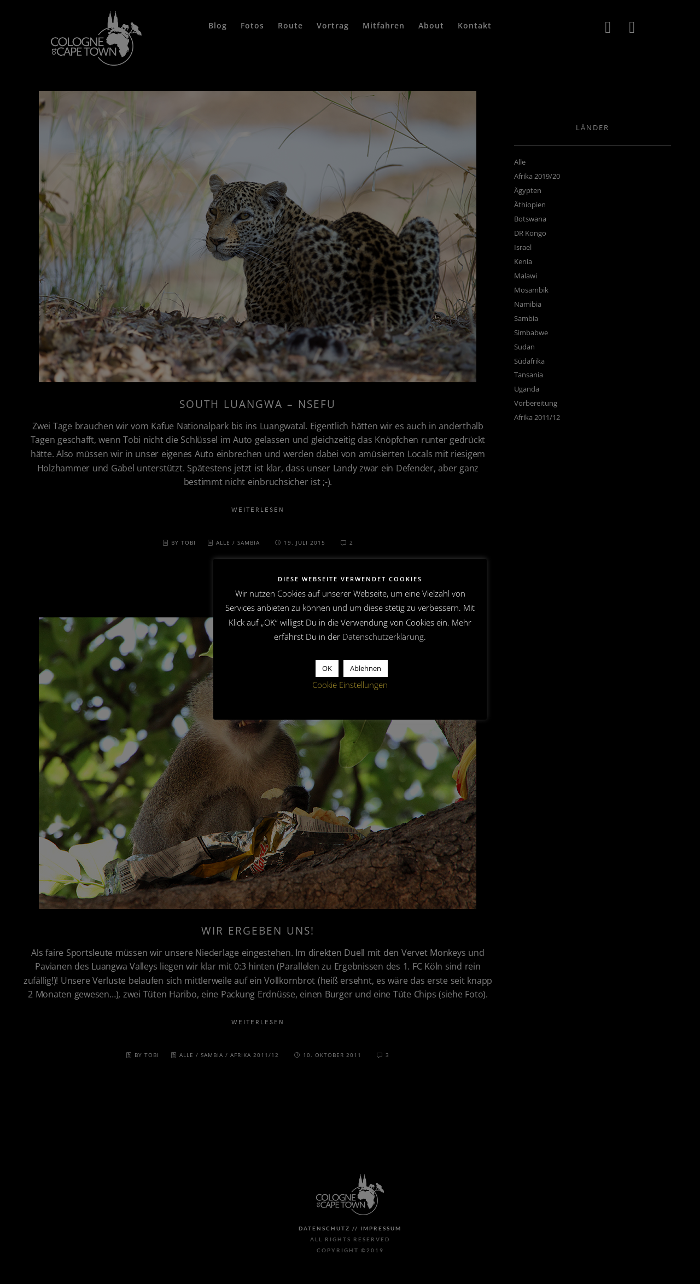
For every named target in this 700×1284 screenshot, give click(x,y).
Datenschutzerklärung (383, 636)
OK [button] (327, 668)
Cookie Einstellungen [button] (350, 684)
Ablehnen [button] (365, 668)
